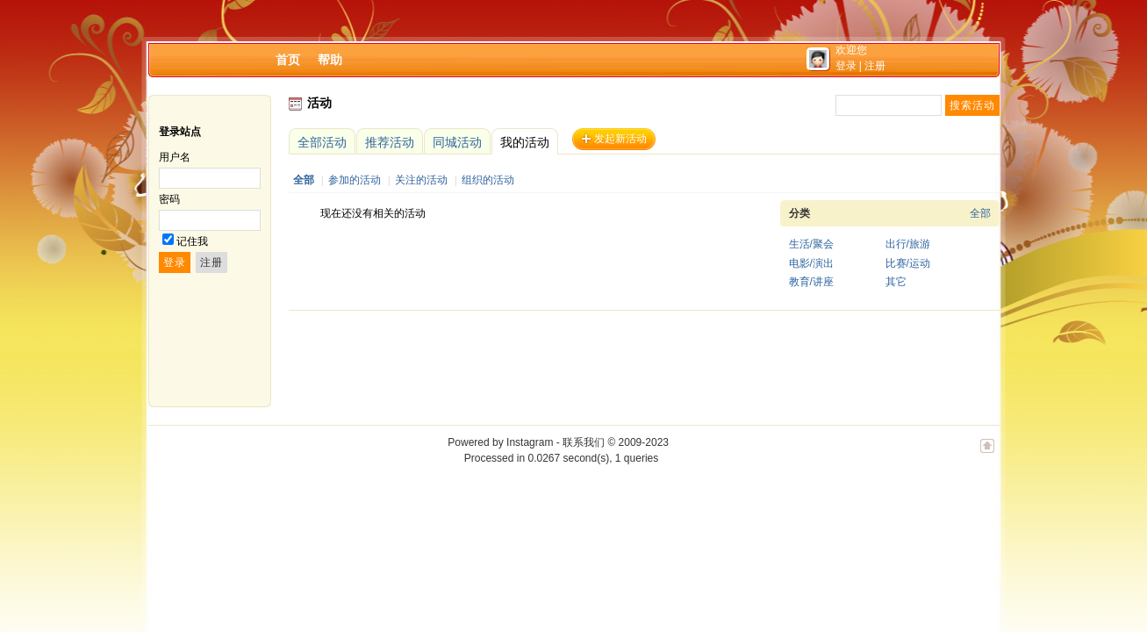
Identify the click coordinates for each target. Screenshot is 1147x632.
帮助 (330, 60)
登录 (846, 66)
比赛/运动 (907, 263)
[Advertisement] (608, 359)
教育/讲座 (811, 282)
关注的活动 (421, 180)
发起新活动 (620, 139)
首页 (288, 60)
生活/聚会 (811, 244)
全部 (303, 180)
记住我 (192, 241)
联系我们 (584, 442)
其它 (896, 282)
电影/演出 (811, 263)
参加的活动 (354, 180)
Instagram (529, 442)
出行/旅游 (907, 244)
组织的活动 (488, 180)
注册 (874, 66)
